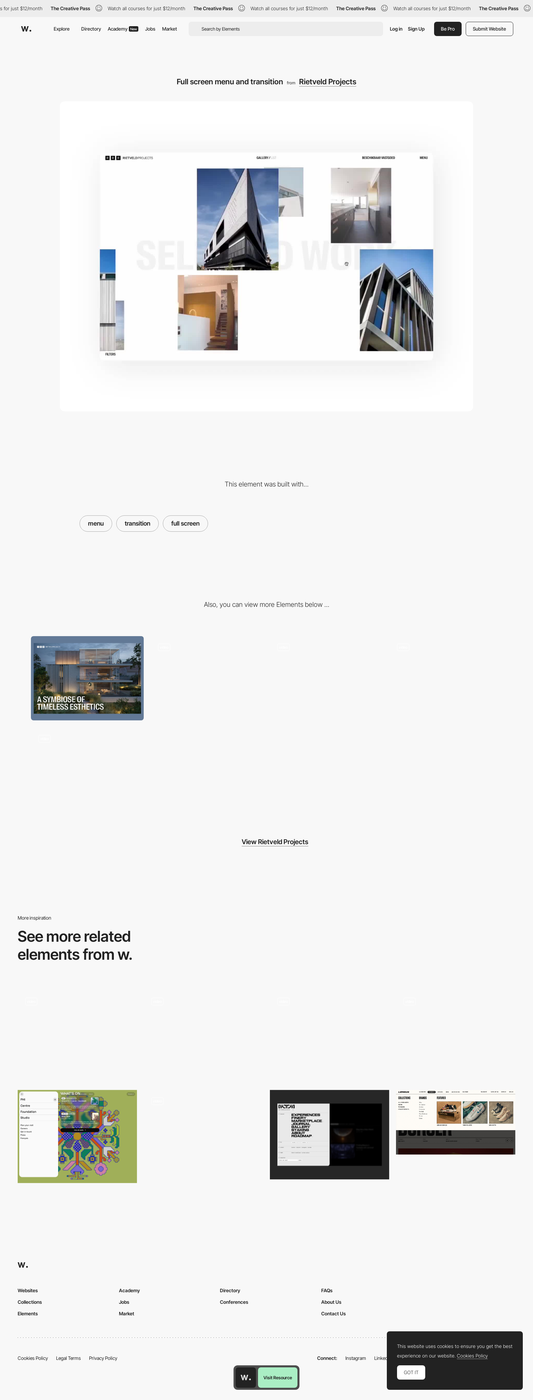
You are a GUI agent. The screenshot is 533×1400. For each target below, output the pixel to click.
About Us (331, 1302)
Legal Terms (68, 1358)
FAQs (326, 1290)
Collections (30, 1302)
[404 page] (87, 769)
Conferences (234, 1302)
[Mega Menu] (455, 1035)
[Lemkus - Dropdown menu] (455, 1122)
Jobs (150, 29)
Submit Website (489, 29)
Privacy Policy (103, 1358)
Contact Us (333, 1313)
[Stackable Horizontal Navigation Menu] (329, 1033)
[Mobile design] (446, 678)
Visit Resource (277, 1377)
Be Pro (448, 29)
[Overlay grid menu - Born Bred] (203, 1033)
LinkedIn (383, 1358)
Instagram (355, 1358)
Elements (28, 1313)
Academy (123, 29)
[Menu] (77, 1035)
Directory (91, 29)
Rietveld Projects (327, 81)
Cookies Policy (33, 1358)
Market (169, 29)
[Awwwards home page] (246, 1377)
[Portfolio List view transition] (326, 678)
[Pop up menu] (77, 1136)
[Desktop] (87, 678)
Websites (28, 1290)
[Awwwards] (26, 29)
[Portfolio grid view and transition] (207, 678)
